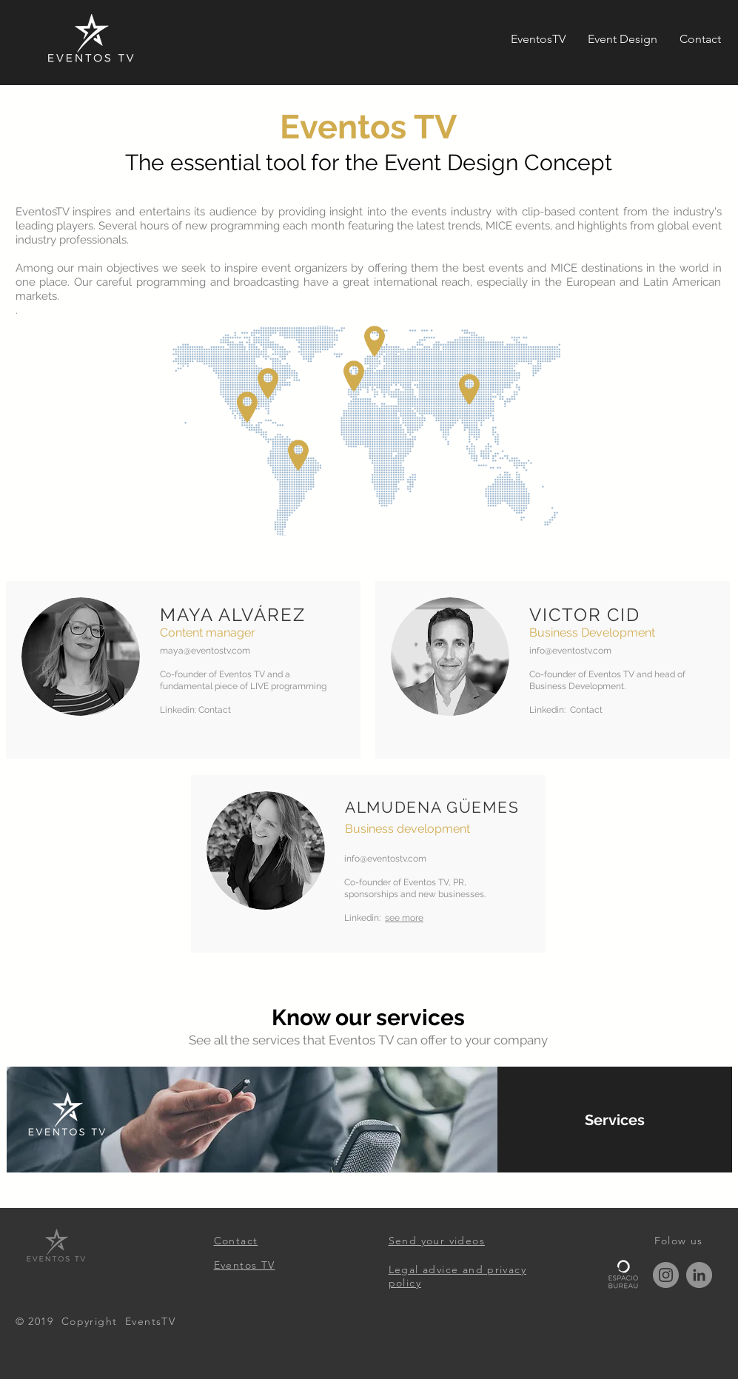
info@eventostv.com (570, 650)
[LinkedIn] (699, 1275)
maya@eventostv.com (205, 650)
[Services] (614, 1119)
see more (404, 918)
